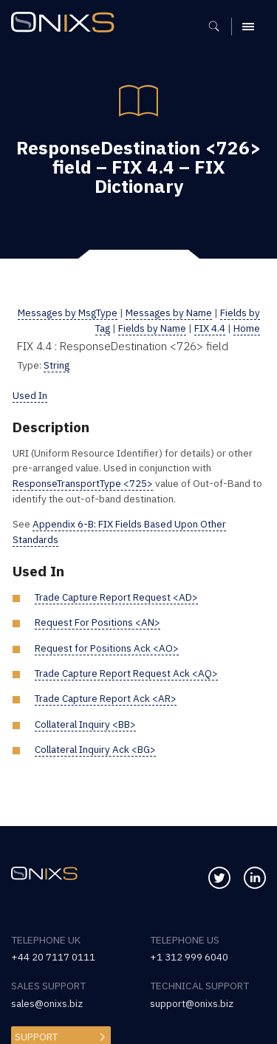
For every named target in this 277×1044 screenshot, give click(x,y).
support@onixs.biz (191, 1003)
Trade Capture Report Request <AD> (117, 597)
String (57, 365)
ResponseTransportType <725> (83, 483)
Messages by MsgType (79, 312)
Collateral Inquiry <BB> (86, 724)
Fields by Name (152, 328)
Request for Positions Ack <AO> (107, 648)
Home (246, 328)
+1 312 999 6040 (189, 956)
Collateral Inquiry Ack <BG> (96, 749)
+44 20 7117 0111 (53, 956)
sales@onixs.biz (47, 1003)
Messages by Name (181, 312)
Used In (30, 395)
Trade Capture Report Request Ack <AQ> (127, 673)
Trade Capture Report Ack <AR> (106, 698)
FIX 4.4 (209, 328)
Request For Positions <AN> (97, 622)
